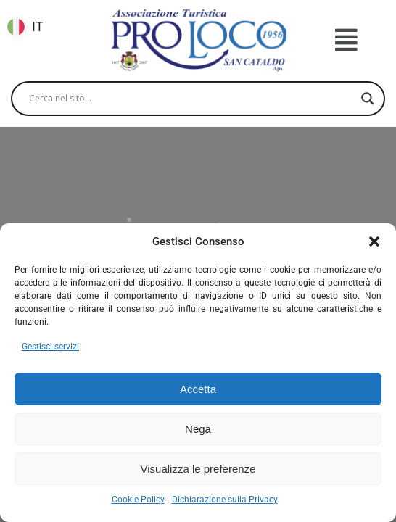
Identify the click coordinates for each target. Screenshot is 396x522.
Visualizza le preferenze (198, 469)
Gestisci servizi (50, 346)
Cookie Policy (138, 499)
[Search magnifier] (368, 98)
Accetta (198, 389)
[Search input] (191, 98)
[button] (374, 241)
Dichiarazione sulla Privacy (225, 499)
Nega (198, 429)
